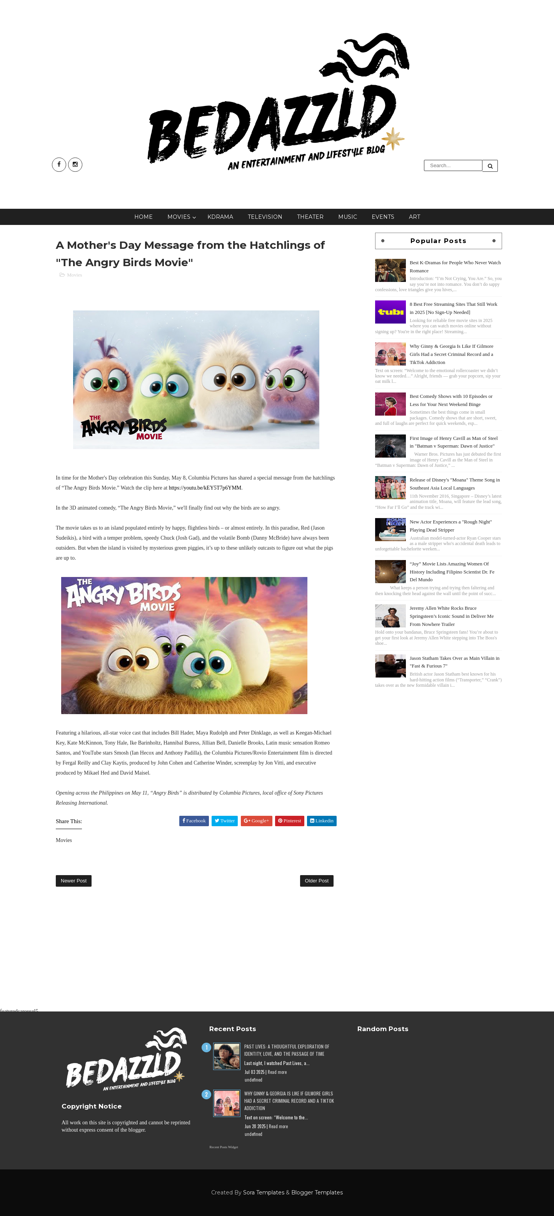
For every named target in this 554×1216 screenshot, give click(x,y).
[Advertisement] (438, 744)
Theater (310, 216)
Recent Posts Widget (223, 1147)
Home (143, 216)
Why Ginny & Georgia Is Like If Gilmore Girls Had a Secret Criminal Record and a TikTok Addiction (451, 354)
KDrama (220, 216)
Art (414, 216)
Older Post (317, 881)
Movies (178, 216)
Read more (277, 1072)
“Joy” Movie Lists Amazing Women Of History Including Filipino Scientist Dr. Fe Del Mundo (452, 572)
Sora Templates (263, 1192)
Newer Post (74, 881)
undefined (253, 1080)
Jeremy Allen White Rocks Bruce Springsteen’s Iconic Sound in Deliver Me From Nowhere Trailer (452, 616)
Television (265, 216)
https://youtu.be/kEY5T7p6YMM (205, 488)
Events (383, 216)
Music (347, 216)
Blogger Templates (317, 1192)
